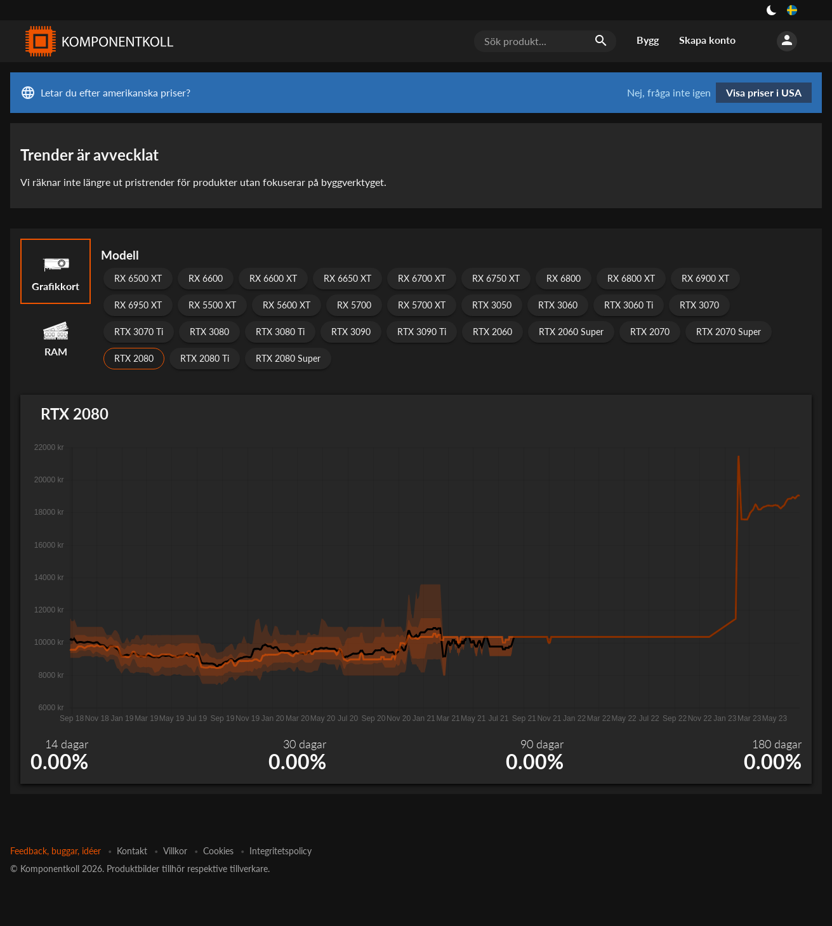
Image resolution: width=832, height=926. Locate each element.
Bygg (648, 40)
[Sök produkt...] (545, 41)
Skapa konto (707, 40)
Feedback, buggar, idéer (55, 850)
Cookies (218, 850)
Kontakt (132, 850)
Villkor (175, 850)
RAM (55, 336)
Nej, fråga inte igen (669, 92)
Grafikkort (55, 271)
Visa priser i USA (764, 92)
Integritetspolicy (280, 850)
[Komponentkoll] (96, 41)
